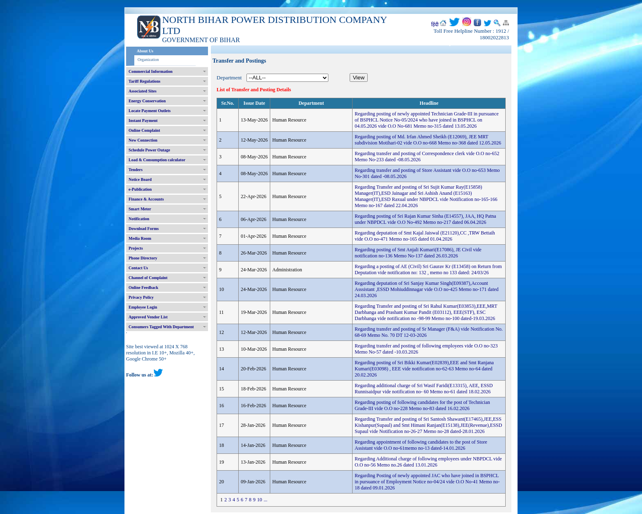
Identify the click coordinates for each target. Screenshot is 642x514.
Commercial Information (150, 71)
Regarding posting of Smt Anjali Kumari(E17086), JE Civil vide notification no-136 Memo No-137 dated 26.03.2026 (418, 253)
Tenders (135, 169)
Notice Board (140, 179)
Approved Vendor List (148, 317)
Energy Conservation (147, 101)
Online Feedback (143, 287)
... (265, 500)
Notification (139, 218)
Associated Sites (142, 91)
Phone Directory (143, 258)
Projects (136, 248)
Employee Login (143, 307)
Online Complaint (144, 130)
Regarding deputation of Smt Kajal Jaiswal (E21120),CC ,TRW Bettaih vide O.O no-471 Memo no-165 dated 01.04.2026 (425, 236)
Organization (148, 59)
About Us (145, 51)
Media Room (140, 238)
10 (259, 500)
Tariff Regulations (144, 81)
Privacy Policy (141, 297)
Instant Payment (143, 120)
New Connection (143, 140)
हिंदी (435, 24)
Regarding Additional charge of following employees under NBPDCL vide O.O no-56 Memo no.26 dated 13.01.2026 (428, 462)
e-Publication (140, 189)
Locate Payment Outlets (150, 110)
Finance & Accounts (146, 199)
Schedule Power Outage (149, 150)
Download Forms (144, 228)
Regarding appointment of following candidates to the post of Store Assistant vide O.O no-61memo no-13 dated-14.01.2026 (421, 445)
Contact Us (138, 268)
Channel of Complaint (148, 277)
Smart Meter (140, 209)
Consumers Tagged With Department (161, 327)
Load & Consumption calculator (157, 160)
